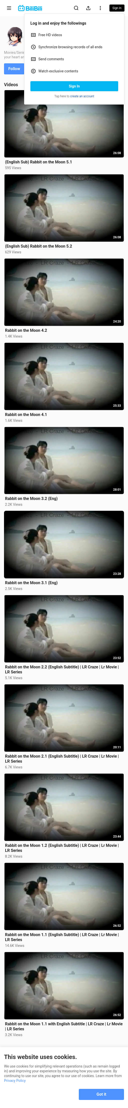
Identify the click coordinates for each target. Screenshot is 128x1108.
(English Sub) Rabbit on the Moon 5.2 (38, 246)
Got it (101, 1094)
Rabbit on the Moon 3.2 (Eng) (31, 498)
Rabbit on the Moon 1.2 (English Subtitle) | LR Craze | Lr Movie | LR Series (62, 848)
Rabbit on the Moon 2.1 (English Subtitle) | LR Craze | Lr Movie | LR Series (62, 759)
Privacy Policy (15, 1081)
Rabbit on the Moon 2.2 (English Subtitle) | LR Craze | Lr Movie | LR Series (62, 669)
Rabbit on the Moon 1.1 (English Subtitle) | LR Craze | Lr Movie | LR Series (62, 937)
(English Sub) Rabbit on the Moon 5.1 (38, 162)
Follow (14, 68)
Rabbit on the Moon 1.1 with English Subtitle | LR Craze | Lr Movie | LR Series (64, 1026)
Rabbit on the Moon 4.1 (26, 414)
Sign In (74, 86)
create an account (82, 96)
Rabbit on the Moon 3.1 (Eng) (31, 582)
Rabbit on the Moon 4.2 (26, 330)
